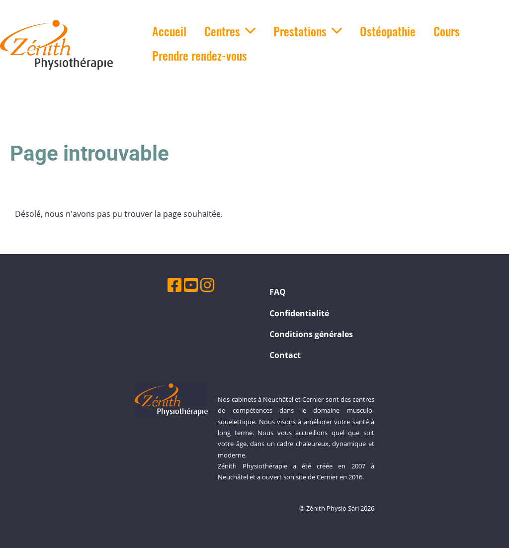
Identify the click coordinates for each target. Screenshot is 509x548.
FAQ (277, 291)
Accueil (169, 31)
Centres (229, 31)
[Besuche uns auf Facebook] (174, 284)
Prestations (307, 31)
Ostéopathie (388, 31)
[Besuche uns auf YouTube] (191, 284)
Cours (446, 31)
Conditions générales (311, 334)
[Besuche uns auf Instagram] (207, 284)
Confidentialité (299, 313)
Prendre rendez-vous (199, 55)
